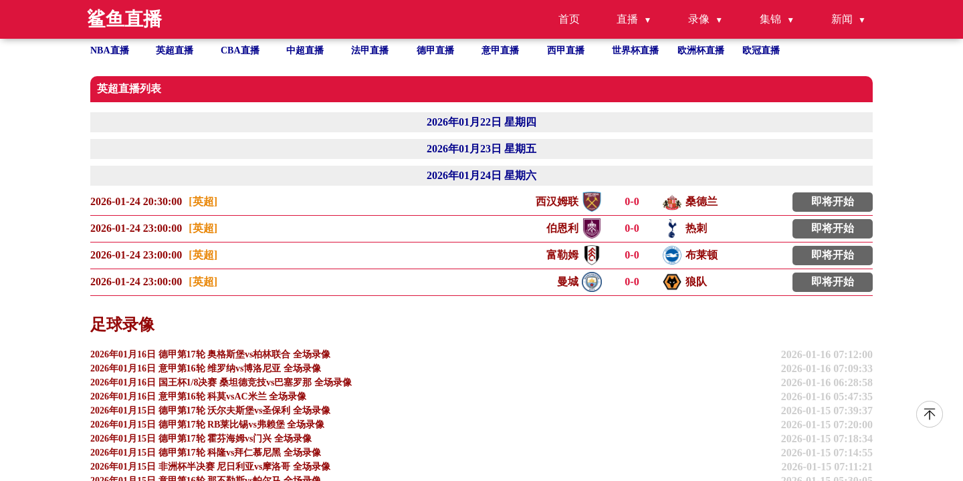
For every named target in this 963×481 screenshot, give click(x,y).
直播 (627, 19)
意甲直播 (500, 50)
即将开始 (832, 201)
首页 (569, 19)
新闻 (842, 19)
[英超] (203, 201)
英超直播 (174, 50)
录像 (699, 19)
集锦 (770, 19)
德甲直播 (435, 50)
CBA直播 (240, 50)
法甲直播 (370, 50)
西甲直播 (565, 50)
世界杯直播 (635, 50)
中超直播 (305, 50)
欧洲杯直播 (700, 50)
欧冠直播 (761, 50)
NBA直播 (109, 50)
